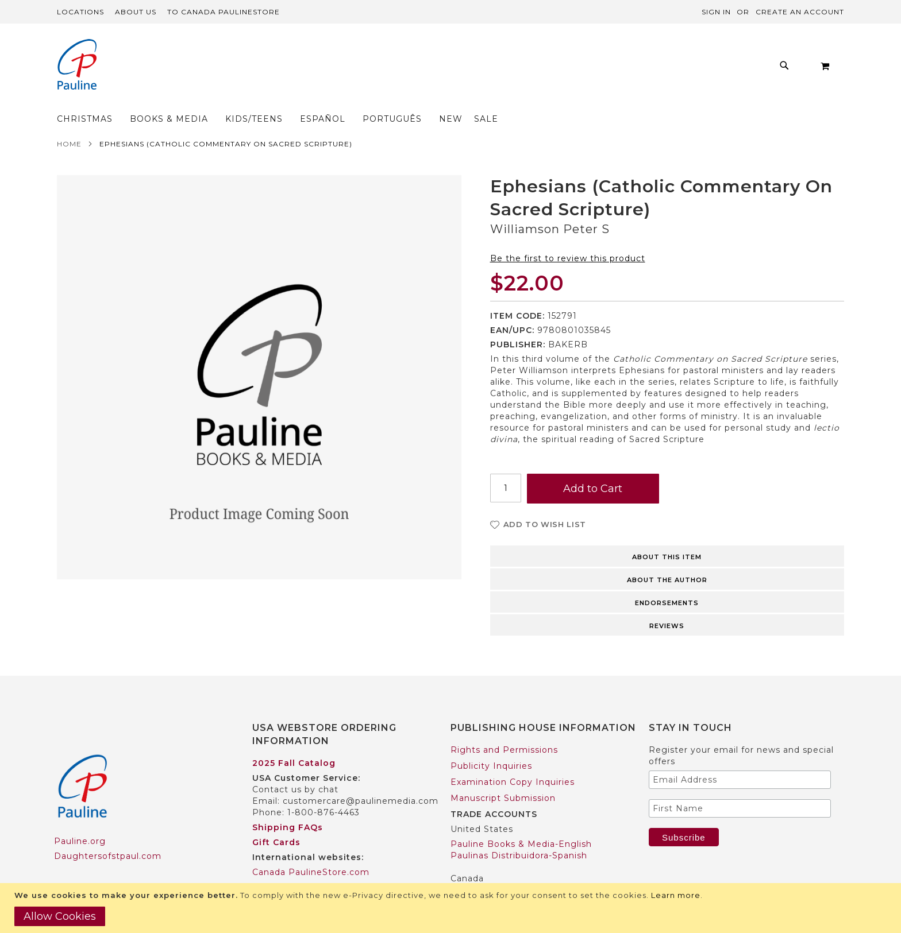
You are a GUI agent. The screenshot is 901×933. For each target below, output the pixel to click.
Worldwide (276, 865)
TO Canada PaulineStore (223, 11)
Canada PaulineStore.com (310, 850)
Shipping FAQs (287, 805)
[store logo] (77, 66)
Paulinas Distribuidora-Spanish (518, 833)
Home (69, 121)
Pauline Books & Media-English (521, 821)
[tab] (667, 532)
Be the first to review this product (567, 236)
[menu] (416, 69)
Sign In (716, 11)
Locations (80, 11)
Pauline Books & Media (502, 871)
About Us (135, 11)
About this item (667, 535)
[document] (452, 908)
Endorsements (667, 580)
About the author (667, 557)
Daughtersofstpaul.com (107, 834)
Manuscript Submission (503, 776)
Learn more (675, 895)
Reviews (666, 603)
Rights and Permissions (504, 727)
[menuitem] (217, 69)
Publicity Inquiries (491, 743)
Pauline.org (80, 819)
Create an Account (800, 11)
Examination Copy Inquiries (512, 759)
